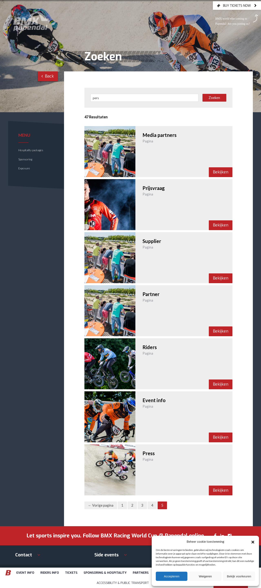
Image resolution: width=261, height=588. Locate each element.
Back (47, 76)
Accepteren (171, 576)
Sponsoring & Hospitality (105, 573)
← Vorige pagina (100, 505)
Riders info (49, 573)
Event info (25, 573)
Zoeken (214, 97)
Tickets (71, 573)
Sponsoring (25, 159)
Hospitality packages (30, 150)
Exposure (24, 168)
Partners (141, 573)
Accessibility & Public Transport (123, 583)
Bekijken (220, 172)
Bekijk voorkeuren (239, 576)
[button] (253, 541)
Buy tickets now (237, 5)
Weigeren (205, 576)
